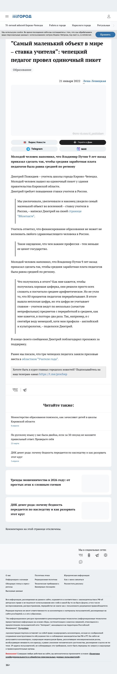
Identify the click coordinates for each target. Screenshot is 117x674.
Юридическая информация (76, 575)
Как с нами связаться (74, 579)
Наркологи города (81, 25)
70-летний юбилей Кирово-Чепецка (24, 25)
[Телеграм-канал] (34, 149)
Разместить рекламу (73, 583)
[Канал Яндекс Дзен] (82, 142)
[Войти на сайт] (108, 16)
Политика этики (42, 575)
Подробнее (23, 628)
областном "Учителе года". (40, 359)
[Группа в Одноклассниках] (89, 555)
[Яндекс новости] (34, 142)
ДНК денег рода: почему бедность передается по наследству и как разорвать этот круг (58, 457)
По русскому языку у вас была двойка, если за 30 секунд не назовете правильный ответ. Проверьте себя (58, 439)
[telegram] (26, 390)
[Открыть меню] (7, 16)
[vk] (15, 390)
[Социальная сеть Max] (82, 149)
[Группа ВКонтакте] (81, 555)
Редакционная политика (46, 579)
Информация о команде (17, 579)
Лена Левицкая (94, 81)
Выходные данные (14, 591)
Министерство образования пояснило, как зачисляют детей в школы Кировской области (58, 421)
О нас (8, 575)
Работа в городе (57, 25)
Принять (105, 34)
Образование (22, 70)
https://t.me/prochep (53, 374)
